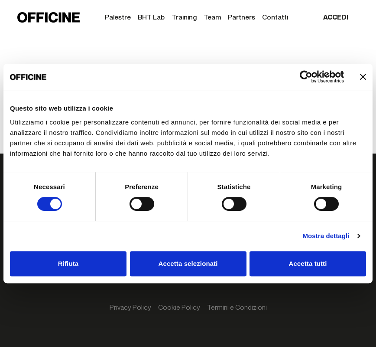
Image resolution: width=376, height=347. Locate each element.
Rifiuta (68, 263)
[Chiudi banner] (363, 77)
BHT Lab (151, 17)
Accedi (335, 17)
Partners (241, 17)
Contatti (275, 17)
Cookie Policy (179, 307)
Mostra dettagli (325, 235)
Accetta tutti (308, 263)
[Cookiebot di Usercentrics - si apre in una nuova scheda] (306, 76)
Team (212, 17)
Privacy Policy (130, 307)
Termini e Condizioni (237, 307)
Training (184, 17)
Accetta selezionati (188, 263)
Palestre (118, 17)
